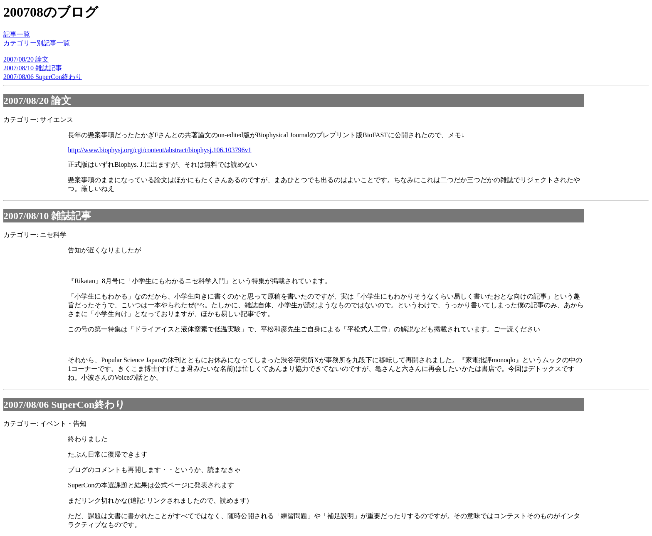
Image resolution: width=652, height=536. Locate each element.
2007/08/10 (26, 215)
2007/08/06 (26, 404)
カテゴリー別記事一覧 (36, 43)
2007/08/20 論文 (26, 59)
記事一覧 (16, 34)
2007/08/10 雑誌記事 (32, 68)
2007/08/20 (26, 100)
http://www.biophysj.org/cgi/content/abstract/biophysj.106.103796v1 (159, 149)
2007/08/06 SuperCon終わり (42, 76)
